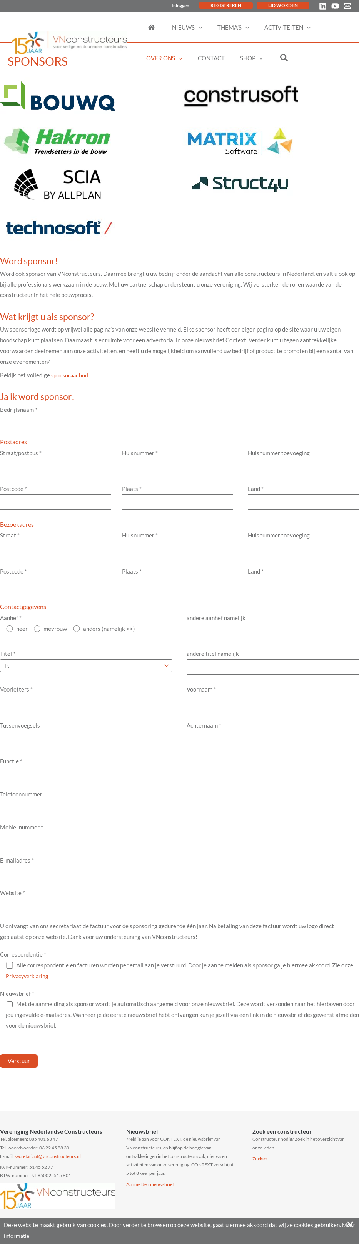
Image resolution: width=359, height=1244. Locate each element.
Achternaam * (273, 742)
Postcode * (55, 500)
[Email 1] (347, 6)
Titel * (7, 659)
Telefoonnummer (179, 813)
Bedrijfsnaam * (179, 418)
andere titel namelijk (273, 668)
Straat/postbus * (55, 463)
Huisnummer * (177, 463)
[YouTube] (335, 6)
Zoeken (259, 1158)
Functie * (179, 779)
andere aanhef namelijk (273, 631)
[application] (191, 27)
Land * (303, 500)
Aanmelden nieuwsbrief (150, 1184)
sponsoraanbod (70, 375)
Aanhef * (11, 622)
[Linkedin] (323, 6)
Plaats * (177, 500)
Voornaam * (273, 705)
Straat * (55, 547)
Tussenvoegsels (86, 742)
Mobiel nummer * (179, 846)
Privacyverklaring (28, 989)
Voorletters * (86, 705)
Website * (179, 914)
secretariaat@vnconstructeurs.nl (48, 1156)
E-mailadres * (179, 881)
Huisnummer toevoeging (303, 463)
